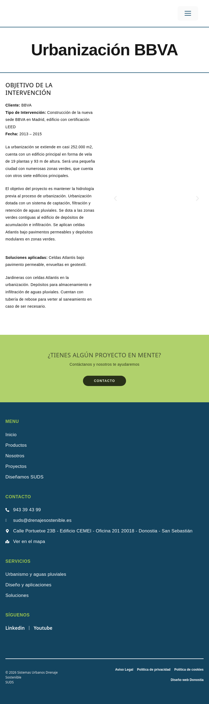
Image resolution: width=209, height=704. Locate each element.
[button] (115, 198)
